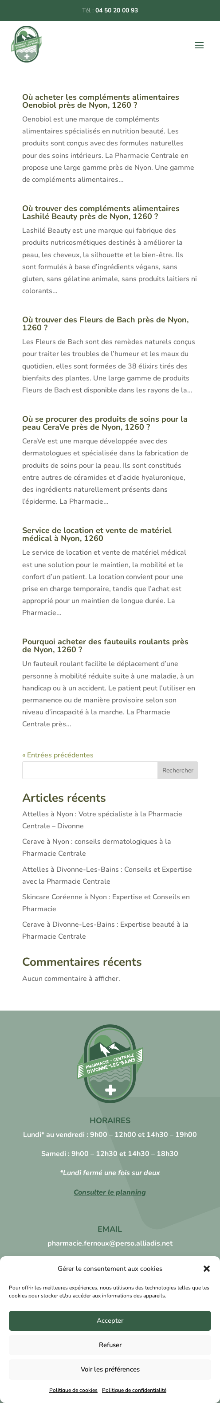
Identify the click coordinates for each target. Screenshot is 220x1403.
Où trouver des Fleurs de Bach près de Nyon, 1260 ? (105, 323)
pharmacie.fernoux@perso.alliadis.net (110, 1243)
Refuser (110, 1344)
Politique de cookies (73, 1390)
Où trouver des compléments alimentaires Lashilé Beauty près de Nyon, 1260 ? (101, 212)
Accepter (110, 1320)
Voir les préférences (110, 1369)
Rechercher (177, 770)
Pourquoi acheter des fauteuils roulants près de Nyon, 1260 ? (105, 645)
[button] (206, 1268)
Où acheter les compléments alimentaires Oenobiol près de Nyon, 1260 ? (100, 101)
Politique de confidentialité (134, 1390)
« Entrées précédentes (58, 755)
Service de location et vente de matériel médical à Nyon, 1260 (97, 534)
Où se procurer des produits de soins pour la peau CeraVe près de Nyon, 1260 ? (105, 423)
